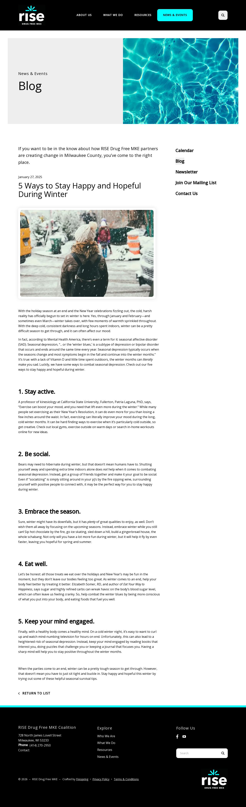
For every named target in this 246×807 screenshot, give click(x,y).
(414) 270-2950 (40, 745)
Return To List (35, 693)
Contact (23, 750)
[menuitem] (84, 15)
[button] (223, 15)
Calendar (184, 150)
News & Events (175, 15)
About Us (84, 15)
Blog (179, 161)
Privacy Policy (100, 779)
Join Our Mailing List (195, 182)
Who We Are (106, 736)
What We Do (113, 15)
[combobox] (197, 753)
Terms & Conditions (126, 779)
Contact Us (186, 193)
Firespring (82, 779)
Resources (142, 15)
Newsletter (186, 172)
